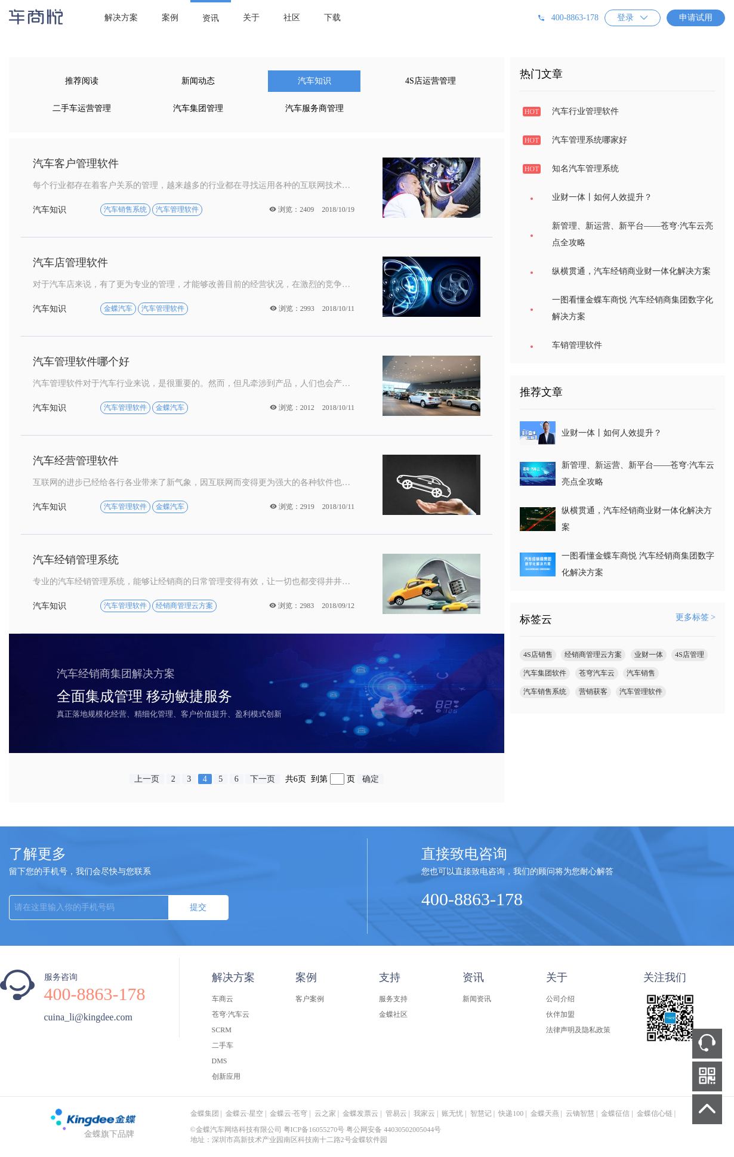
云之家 (325, 1113)
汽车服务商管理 (314, 108)
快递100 (510, 1113)
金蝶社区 (393, 1014)
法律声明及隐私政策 (578, 1030)
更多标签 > (696, 617)
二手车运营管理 (82, 108)
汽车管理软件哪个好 (81, 362)
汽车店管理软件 (70, 263)
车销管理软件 (577, 345)
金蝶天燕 (545, 1113)
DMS (219, 1061)
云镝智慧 (580, 1113)
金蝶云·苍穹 (288, 1113)
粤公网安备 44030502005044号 (393, 1129)
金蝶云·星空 (244, 1113)
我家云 (424, 1113)
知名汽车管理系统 (585, 168)
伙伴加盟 (560, 1014)
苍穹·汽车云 (230, 1014)
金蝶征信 (615, 1113)
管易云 (396, 1113)
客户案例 (309, 999)
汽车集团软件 (544, 673)
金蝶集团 (204, 1113)
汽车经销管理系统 (76, 560)
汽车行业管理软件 (585, 111)
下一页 (262, 779)
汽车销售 (641, 673)
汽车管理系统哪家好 (589, 139)
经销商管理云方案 (593, 654)
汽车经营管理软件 (76, 461)
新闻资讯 (476, 999)
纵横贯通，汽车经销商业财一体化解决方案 (631, 271)
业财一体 (648, 654)
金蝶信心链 (655, 1113)
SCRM (222, 1030)
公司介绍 (560, 999)
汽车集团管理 (198, 108)
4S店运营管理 (430, 80)
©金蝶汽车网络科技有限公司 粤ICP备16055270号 (267, 1129)
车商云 (222, 999)
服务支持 (393, 999)
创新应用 (226, 1076)
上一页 (146, 779)
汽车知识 (314, 80)
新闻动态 (198, 80)
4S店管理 (689, 654)
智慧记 (481, 1113)
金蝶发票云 (360, 1113)
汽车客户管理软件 (76, 163)
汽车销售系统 (544, 691)
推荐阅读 (81, 80)
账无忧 (452, 1113)
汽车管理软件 (640, 691)
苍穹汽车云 (597, 673)
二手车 (222, 1045)
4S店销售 (538, 654)
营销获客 (593, 691)
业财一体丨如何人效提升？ (602, 197)
